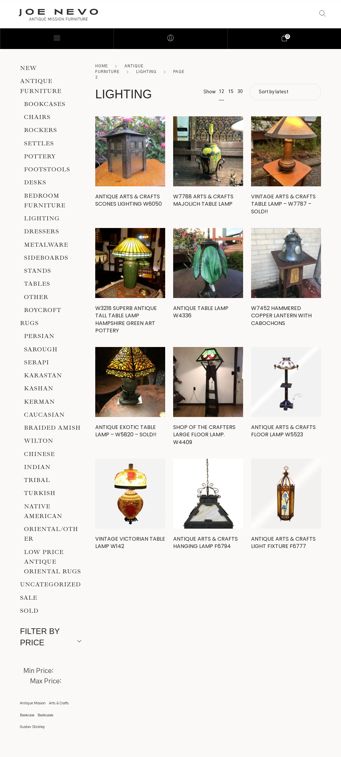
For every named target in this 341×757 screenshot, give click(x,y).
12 (221, 91)
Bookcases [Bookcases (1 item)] (45, 715)
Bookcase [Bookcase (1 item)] (27, 715)
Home (101, 66)
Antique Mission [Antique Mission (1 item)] (33, 703)
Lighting (146, 72)
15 (230, 91)
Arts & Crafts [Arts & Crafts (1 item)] (59, 703)
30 (240, 91)
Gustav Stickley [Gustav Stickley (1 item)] (32, 727)
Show (209, 92)
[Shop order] (285, 92)
